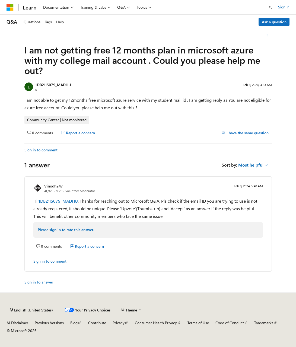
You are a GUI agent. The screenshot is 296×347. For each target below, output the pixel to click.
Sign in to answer (38, 282)
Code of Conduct (229, 322)
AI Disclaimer (17, 322)
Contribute (97, 322)
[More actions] (267, 35)
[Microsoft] (10, 7)
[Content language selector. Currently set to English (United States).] (31, 310)
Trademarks (263, 322)
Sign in (283, 6)
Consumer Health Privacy (156, 322)
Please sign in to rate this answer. (66, 229)
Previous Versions (49, 322)
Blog (74, 322)
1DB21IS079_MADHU (53, 84)
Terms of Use (198, 322)
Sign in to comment (41, 149)
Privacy (119, 322)
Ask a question (274, 21)
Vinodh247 (53, 186)
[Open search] (270, 7)
